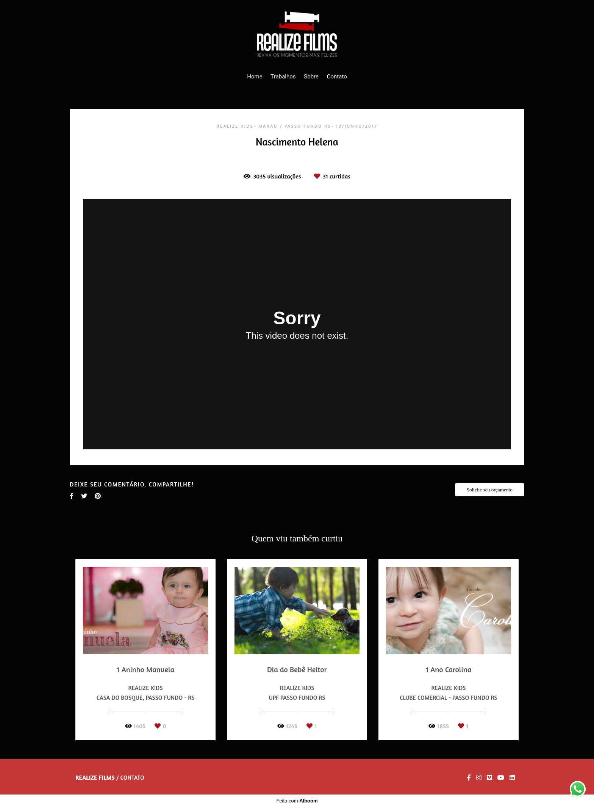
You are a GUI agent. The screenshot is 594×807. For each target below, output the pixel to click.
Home (254, 76)
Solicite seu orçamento (490, 490)
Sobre (311, 76)
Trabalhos (282, 76)
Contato (337, 76)
